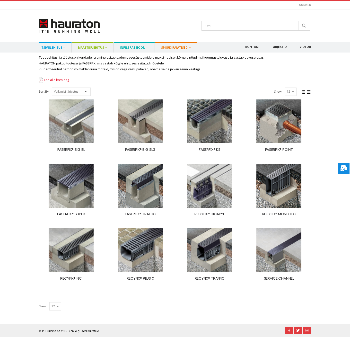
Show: (278, 91)
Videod (305, 47)
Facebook (289, 330)
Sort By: (44, 91)
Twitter (298, 330)
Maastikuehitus (91, 47)
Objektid (280, 47)
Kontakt (252, 47)
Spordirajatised (174, 47)
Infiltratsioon (132, 47)
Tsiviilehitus (51, 47)
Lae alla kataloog (54, 80)
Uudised (305, 5)
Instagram (307, 330)
